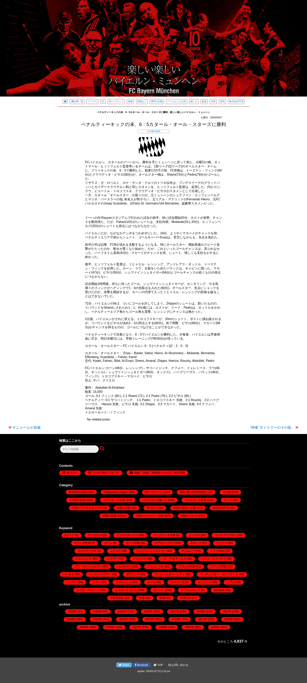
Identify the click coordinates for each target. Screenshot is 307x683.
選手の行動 (157, 101)
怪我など (142, 101)
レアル (231, 582)
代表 (213, 101)
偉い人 (193, 101)
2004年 (215, 627)
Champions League (115, 492)
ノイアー (112, 558)
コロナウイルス (87, 550)
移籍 (130, 101)
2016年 (71, 619)
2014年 (123, 619)
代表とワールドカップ (85, 507)
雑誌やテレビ (189, 515)
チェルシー (188, 550)
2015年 (97, 619)
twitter (124, 665)
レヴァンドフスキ (126, 590)
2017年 (227, 611)
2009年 (84, 627)
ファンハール (155, 566)
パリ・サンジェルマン (88, 566)
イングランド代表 (164, 535)
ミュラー (71, 582)
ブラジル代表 (187, 566)
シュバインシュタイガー (151, 550)
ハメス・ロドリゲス (213, 558)
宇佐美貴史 (117, 597)
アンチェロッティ (127, 535)
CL (102, 101)
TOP (158, 665)
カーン (108, 542)
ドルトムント (83, 558)
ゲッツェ (221, 542)
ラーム (151, 582)
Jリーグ (69, 535)
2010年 (228, 619)
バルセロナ (124, 566)
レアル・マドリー (87, 590)
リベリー (176, 582)
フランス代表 (218, 566)
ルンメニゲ (205, 582)
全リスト (72, 472)
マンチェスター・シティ (170, 574)
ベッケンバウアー (100, 574)
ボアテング (133, 574)
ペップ (228, 500)
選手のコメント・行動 (149, 515)
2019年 (174, 611)
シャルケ (115, 550)
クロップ (195, 542)
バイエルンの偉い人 (155, 500)
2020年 (148, 611)
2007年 (136, 627)
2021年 (122, 611)
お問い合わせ (178, 665)
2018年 (201, 611)
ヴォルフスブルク (226, 535)
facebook (141, 665)
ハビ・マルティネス (174, 558)
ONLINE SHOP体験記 (193, 492)
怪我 (162, 597)
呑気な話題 (124, 507)
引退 (141, 597)
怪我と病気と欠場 (184, 507)
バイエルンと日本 (176, 101)
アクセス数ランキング (105, 472)
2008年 (110, 627)
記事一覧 (77, 101)
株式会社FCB (236, 101)
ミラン (96, 582)
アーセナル (94, 535)
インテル (194, 535)
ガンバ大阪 (133, 542)
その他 (227, 492)
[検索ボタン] (102, 448)
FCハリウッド (116, 101)
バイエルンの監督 (196, 500)
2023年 (72, 611)
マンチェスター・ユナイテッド (219, 574)
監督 (204, 101)
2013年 (149, 619)
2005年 (189, 627)
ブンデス (92, 101)
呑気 (222, 101)
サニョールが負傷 (26, 427)
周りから (152, 507)
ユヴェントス (124, 582)
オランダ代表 (82, 542)
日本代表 (185, 597)
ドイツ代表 (217, 550)
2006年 (163, 627)
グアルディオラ (164, 542)
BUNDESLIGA (77, 492)
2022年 (97, 611)
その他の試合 (153, 131)
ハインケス (140, 558)
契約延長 (219, 590)
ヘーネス (68, 574)
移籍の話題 (109, 515)
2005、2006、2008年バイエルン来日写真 (159, 472)
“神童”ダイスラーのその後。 (272, 427)
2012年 (176, 619)
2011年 (202, 619)
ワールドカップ (190, 590)
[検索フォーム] (79, 449)
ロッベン (159, 590)
